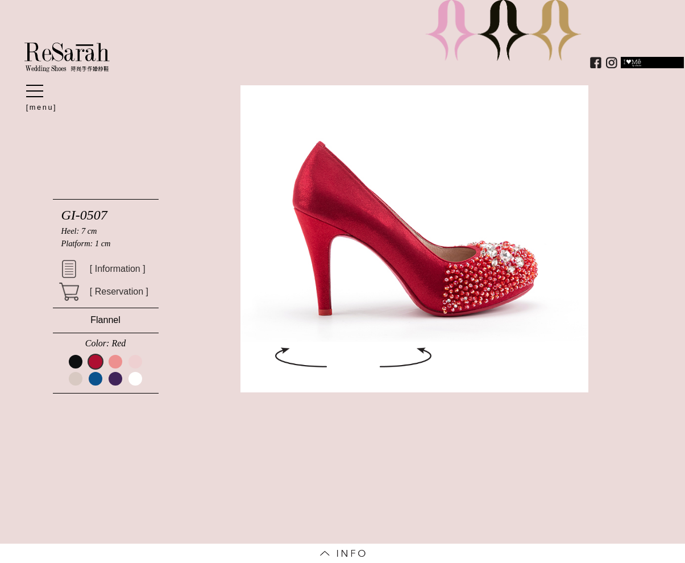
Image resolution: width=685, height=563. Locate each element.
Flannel (105, 320)
